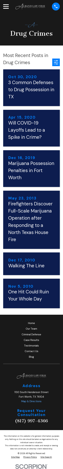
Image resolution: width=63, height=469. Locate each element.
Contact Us (31, 351)
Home (31, 323)
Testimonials (31, 345)
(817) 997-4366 (31, 420)
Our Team (31, 328)
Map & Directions (31, 401)
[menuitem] (15, 457)
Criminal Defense (31, 334)
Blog (31, 357)
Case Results (31, 340)
